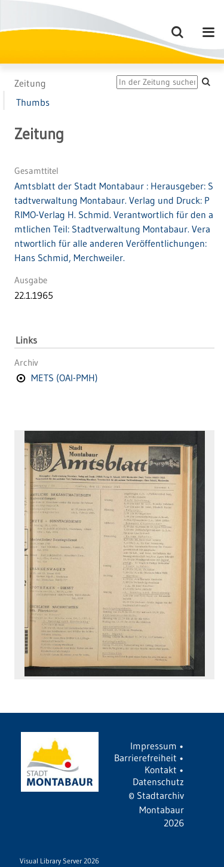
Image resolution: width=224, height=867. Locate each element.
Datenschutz (158, 782)
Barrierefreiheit (145, 758)
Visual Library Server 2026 (59, 860)
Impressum (153, 746)
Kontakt (161, 770)
